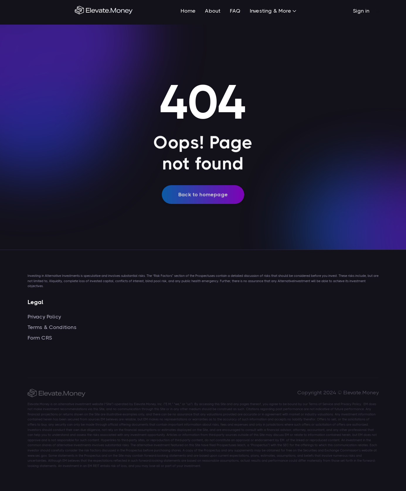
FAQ (235, 11)
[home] (104, 11)
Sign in (361, 11)
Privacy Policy (44, 317)
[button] (273, 11)
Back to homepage (203, 199)
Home (188, 11)
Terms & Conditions (52, 327)
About (212, 11)
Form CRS (40, 338)
